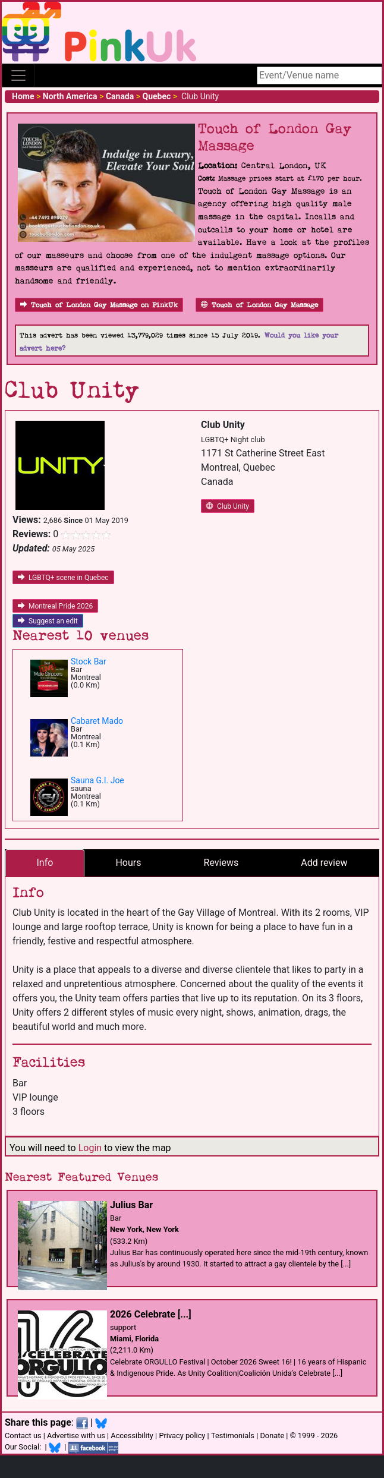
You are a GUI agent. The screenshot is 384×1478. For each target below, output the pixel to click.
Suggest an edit (48, 621)
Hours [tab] (128, 862)
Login (90, 1148)
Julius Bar (131, 1205)
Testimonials (232, 1435)
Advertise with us (76, 1435)
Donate (272, 1435)
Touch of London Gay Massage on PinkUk (99, 305)
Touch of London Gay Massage (259, 305)
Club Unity (227, 506)
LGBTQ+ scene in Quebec (63, 577)
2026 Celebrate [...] (150, 1314)
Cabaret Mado (97, 721)
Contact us (23, 1435)
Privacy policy (182, 1435)
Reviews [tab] (221, 862)
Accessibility (132, 1435)
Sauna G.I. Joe (97, 780)
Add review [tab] (324, 862)
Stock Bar (88, 661)
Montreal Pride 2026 (55, 606)
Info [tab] (45, 862)
